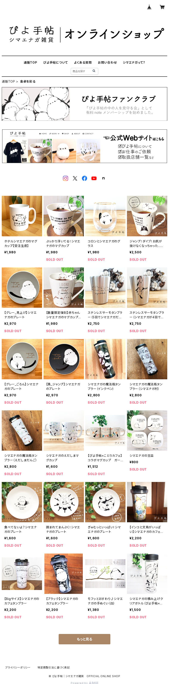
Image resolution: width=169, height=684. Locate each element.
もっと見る (84, 639)
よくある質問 (83, 62)
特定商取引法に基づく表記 (54, 667)
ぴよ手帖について (55, 62)
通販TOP (30, 62)
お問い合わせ (107, 62)
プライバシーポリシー (18, 667)
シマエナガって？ (134, 62)
